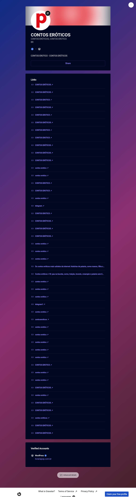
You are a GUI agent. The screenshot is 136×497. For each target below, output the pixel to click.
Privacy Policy (87, 491)
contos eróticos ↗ (42, 418)
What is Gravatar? (46, 491)
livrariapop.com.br (43, 459)
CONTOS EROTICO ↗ (43, 100)
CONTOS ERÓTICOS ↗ (44, 85)
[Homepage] (19, 494)
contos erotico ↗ (41, 168)
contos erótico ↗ (41, 297)
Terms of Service (66, 491)
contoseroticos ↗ (42, 319)
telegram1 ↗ (40, 304)
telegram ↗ (39, 206)
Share (68, 63)
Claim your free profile (117, 494)
